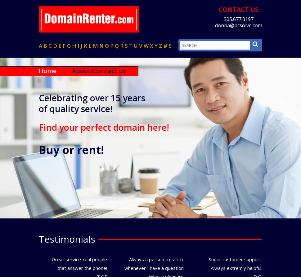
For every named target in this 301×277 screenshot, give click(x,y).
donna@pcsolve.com (238, 25)
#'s (168, 45)
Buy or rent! (71, 150)
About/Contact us (99, 71)
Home (47, 71)
